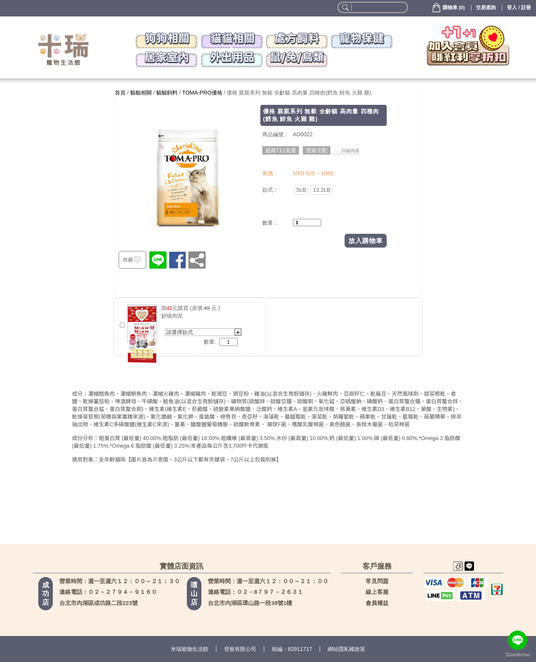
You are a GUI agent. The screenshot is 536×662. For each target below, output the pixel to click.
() (448, 7)
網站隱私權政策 (346, 649)
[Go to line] (517, 640)
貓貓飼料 (167, 93)
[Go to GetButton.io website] (517, 654)
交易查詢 (486, 7)
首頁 (120, 93)
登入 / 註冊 (519, 7)
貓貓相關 (141, 93)
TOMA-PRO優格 (202, 93)
